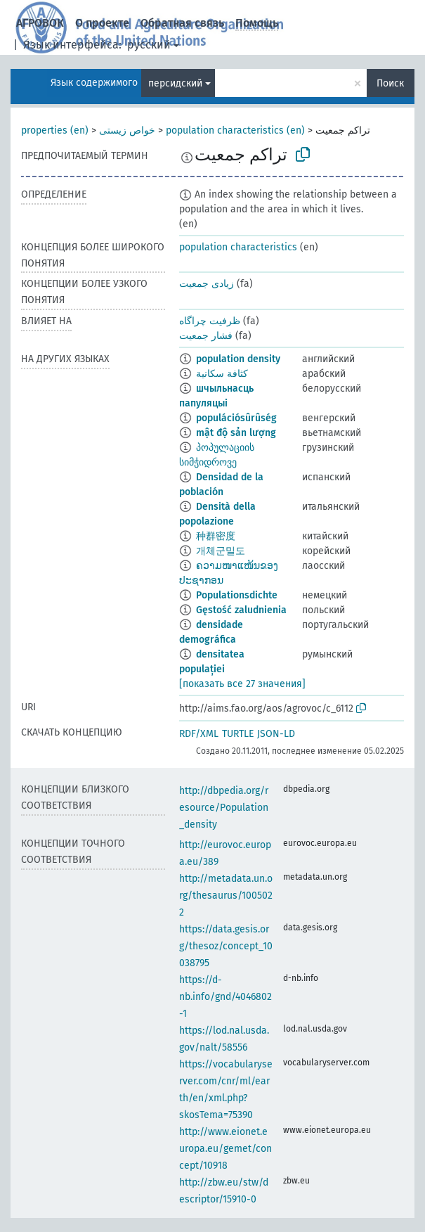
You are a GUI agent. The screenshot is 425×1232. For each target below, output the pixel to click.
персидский (175, 83)
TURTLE (238, 734)
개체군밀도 (220, 551)
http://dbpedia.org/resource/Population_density (223, 807)
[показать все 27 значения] (242, 684)
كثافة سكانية (222, 374)
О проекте (102, 23)
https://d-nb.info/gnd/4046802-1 (225, 997)
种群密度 (215, 536)
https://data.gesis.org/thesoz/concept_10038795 (226, 946)
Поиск (390, 83)
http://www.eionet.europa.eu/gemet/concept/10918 (225, 1149)
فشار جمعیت (206, 336)
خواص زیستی (127, 130)
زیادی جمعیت (206, 284)
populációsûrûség (236, 418)
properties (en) (55, 130)
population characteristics (238, 247)
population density (238, 359)
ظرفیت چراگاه (209, 321)
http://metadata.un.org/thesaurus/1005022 (226, 895)
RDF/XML (198, 734)
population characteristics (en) (235, 130)
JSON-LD (276, 734)
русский (149, 44)
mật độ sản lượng (236, 433)
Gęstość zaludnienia (241, 610)
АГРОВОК (40, 23)
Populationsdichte (236, 595)
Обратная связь (182, 23)
